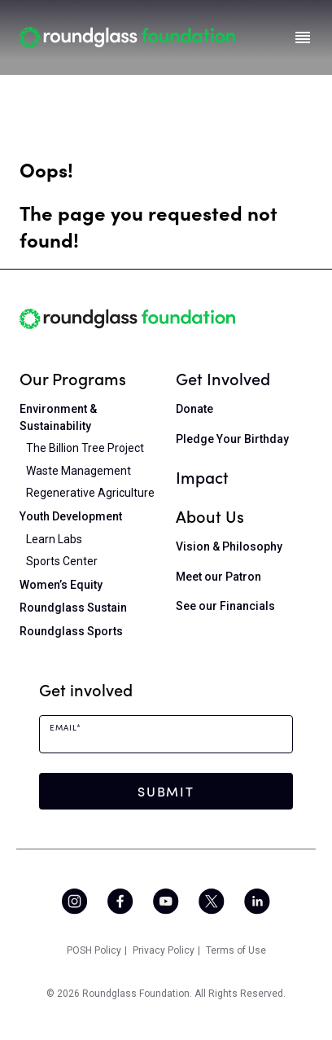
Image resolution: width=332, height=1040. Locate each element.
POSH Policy (94, 950)
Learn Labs (54, 539)
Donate (194, 408)
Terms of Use (236, 950)
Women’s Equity (61, 584)
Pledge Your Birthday (232, 438)
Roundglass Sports (71, 631)
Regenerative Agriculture (90, 492)
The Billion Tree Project (85, 447)
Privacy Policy (163, 950)
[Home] (127, 37)
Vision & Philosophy (229, 546)
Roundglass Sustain (73, 607)
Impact (202, 476)
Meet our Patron (218, 576)
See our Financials (225, 605)
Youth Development (71, 516)
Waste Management (78, 470)
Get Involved (223, 377)
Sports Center (62, 561)
